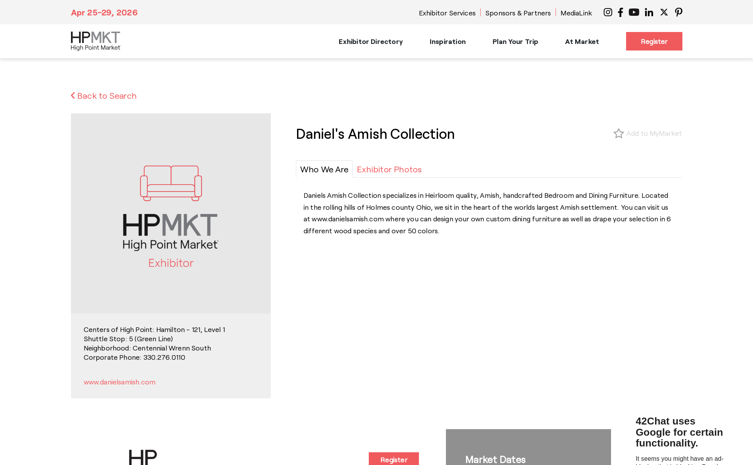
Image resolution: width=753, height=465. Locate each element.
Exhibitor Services (447, 12)
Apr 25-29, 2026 (104, 12)
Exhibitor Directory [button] (370, 41)
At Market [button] (582, 41)
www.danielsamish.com (120, 381)
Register (654, 41)
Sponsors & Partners (518, 12)
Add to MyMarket (654, 133)
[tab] (324, 169)
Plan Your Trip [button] (516, 41)
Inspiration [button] (448, 41)
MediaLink (576, 12)
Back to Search (104, 95)
